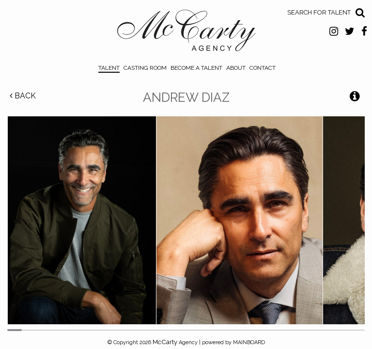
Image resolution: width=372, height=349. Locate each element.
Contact (262, 67)
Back (23, 95)
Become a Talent (196, 67)
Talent (109, 67)
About (236, 67)
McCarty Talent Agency (186, 33)
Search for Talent (319, 12)
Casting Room (145, 67)
